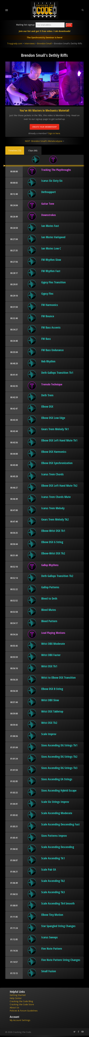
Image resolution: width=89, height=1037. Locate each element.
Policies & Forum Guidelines (24, 1010)
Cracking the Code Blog (21, 1001)
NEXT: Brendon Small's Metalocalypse (43, 141)
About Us (14, 1007)
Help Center (16, 998)
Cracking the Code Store (22, 1004)
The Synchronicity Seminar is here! (44, 37)
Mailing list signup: (25, 24)
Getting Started (17, 995)
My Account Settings (20, 1020)
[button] (14, 150)
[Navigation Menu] (6, 10)
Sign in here (54, 133)
